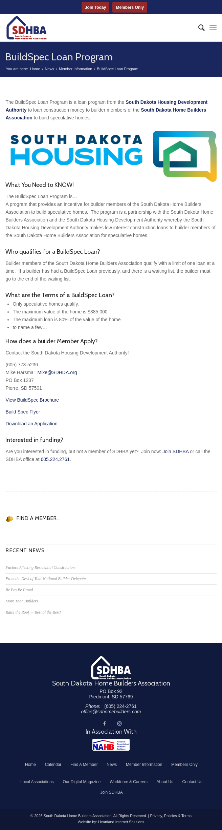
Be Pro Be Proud (19, 589)
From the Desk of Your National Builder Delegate (45, 578)
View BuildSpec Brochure (32, 400)
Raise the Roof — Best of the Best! (33, 612)
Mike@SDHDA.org (57, 372)
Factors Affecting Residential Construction (39, 567)
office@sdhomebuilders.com (111, 711)
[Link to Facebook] (104, 723)
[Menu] (213, 28)
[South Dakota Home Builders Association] (89, 27)
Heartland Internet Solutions (121, 822)
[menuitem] (198, 27)
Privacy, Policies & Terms (170, 816)
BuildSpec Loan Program (59, 57)
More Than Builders (21, 601)
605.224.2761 (55, 459)
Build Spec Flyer (22, 411)
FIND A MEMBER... (38, 518)
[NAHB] (111, 745)
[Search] (198, 27)
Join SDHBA (175, 451)
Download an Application (31, 423)
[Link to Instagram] (119, 723)
